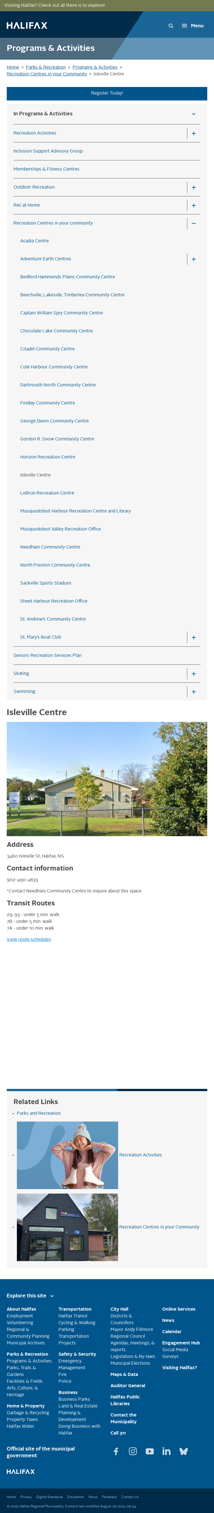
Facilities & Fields (25, 1381)
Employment (20, 1316)
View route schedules (29, 939)
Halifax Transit (72, 1316)
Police (64, 1381)
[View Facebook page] (117, 1449)
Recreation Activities (34, 133)
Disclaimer (75, 1497)
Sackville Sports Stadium (45, 583)
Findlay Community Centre (47, 403)
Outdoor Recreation (34, 187)
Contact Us (130, 1497)
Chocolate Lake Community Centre (56, 331)
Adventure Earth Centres (45, 259)
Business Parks (74, 1399)
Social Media (175, 1350)
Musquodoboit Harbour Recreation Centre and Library (75, 511)
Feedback (109, 1497)
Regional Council (128, 1336)
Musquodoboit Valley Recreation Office (60, 529)
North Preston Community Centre (55, 565)
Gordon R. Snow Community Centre (57, 439)
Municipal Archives (26, 1343)
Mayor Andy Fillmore (132, 1330)
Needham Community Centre (50, 547)
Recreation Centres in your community (53, 223)
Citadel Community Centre (47, 349)
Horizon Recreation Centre (47, 457)
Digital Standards (49, 1497)
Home (11, 1497)
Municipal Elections (130, 1363)
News (93, 1497)
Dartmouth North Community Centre (58, 385)
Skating (21, 674)
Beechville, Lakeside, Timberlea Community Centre (72, 295)
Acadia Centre (34, 241)
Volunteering (20, 1323)
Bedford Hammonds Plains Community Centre (67, 277)
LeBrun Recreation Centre (47, 493)
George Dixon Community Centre (54, 421)
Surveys (170, 1357)
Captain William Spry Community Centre (61, 313)
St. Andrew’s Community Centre (53, 619)
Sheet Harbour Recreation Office (53, 601)
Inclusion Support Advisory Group (48, 151)
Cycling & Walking (76, 1323)
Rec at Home (26, 205)
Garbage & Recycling (28, 1413)
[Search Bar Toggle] (170, 25)
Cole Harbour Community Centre (54, 367)
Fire (62, 1375)
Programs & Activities (29, 1361)
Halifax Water (20, 1426)
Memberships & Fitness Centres (46, 169)
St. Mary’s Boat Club (40, 637)
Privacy (26, 1497)
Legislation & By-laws (133, 1357)
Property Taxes (22, 1420)
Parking (66, 1330)
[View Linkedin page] (167, 1449)
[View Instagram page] (133, 1449)
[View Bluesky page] (183, 1449)
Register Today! (107, 93)
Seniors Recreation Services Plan (47, 655)
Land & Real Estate (78, 1406)
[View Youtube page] (150, 1449)
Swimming (24, 692)
